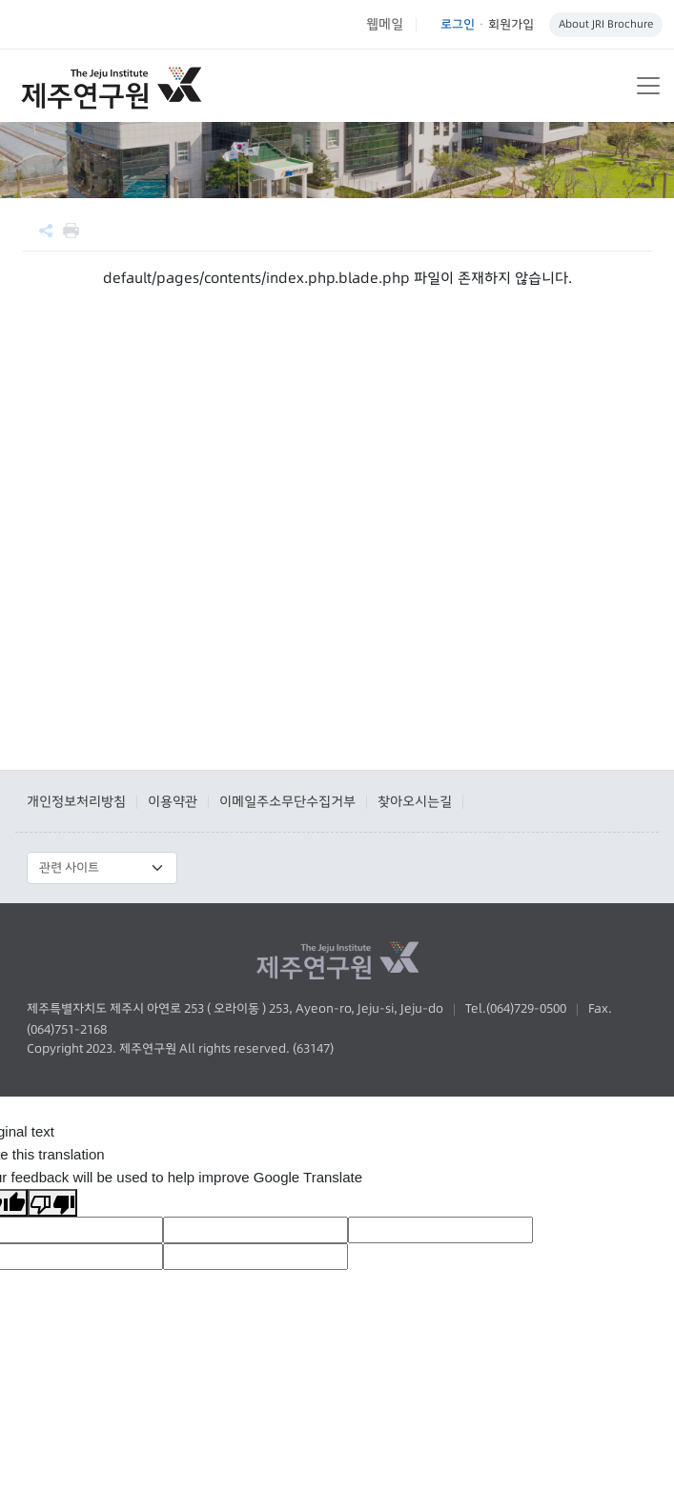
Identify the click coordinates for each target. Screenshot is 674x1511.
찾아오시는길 (415, 801)
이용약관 (172, 801)
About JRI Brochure (606, 23)
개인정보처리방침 (76, 801)
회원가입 (511, 23)
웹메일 (384, 23)
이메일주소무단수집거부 (287, 801)
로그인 (457, 23)
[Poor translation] (52, 1203)
